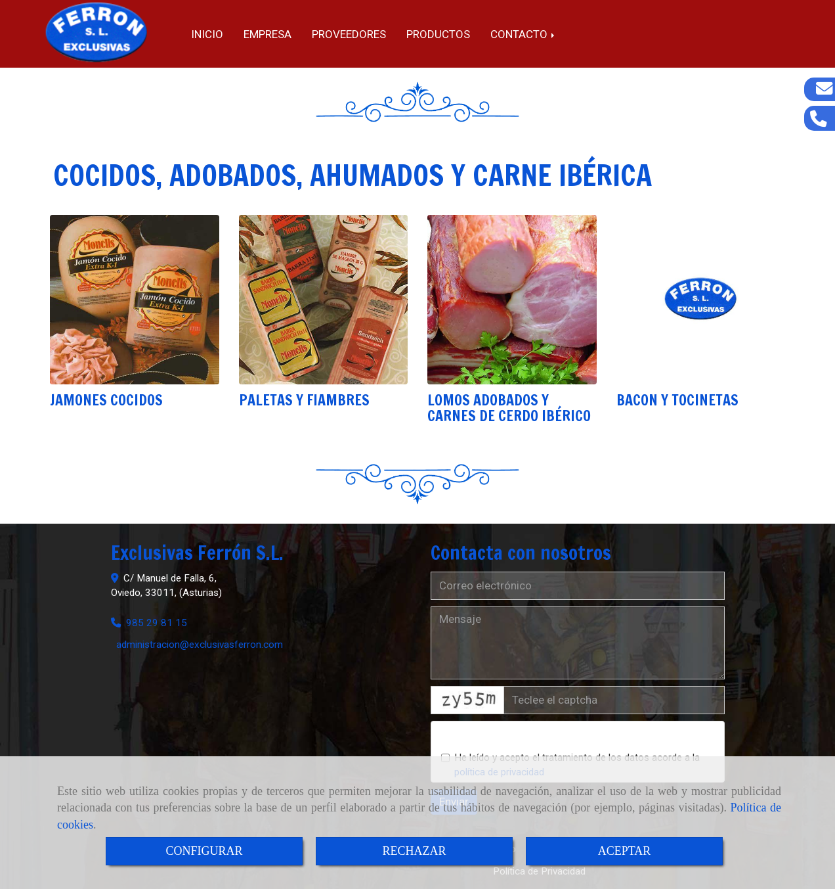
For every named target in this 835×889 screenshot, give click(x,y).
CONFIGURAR (203, 850)
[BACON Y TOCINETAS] (701, 299)
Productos (438, 34)
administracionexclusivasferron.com (199, 644)
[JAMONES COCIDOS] (134, 299)
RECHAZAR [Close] (414, 850)
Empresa (267, 34)
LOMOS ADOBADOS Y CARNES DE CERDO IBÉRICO (509, 408)
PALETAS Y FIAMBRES (304, 400)
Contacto (523, 34)
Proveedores (349, 34)
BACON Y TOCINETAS (677, 400)
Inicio (207, 34)
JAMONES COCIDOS (106, 400)
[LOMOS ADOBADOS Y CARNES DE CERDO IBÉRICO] (512, 299)
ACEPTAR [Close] (624, 850)
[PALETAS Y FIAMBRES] (323, 299)
